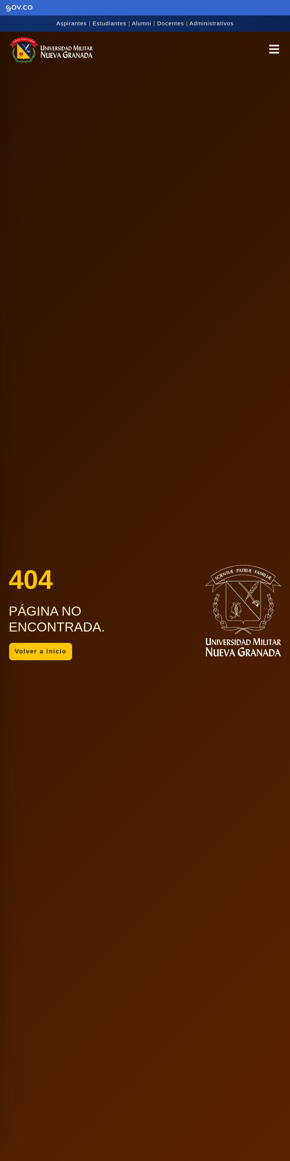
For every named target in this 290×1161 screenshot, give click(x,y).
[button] (274, 50)
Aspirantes (71, 23)
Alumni (141, 23)
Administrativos (212, 23)
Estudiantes (109, 23)
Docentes (170, 23)
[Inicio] (51, 51)
